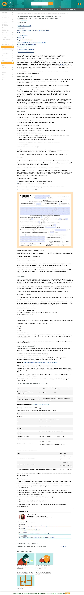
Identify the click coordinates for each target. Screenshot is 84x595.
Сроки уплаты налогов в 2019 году (27, 44)
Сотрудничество (36, 590)
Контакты (28, 590)
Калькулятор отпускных (56, 9)
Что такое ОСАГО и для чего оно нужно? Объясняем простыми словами (43, 567)
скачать (64, 546)
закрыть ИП (63, 64)
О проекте (21, 590)
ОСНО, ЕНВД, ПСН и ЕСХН (24, 25)
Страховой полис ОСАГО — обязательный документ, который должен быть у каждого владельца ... (43, 573)
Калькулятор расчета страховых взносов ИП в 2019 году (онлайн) (40, 362)
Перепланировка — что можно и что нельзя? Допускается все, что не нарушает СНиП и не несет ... (62, 571)
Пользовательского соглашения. (47, 581)
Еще (24, 524)
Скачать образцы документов (26, 49)
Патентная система (23, 35)
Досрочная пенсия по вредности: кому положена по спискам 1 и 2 (24, 567)
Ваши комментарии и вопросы (26, 51)
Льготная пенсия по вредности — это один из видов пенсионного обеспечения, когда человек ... (25, 573)
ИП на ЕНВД (21, 33)
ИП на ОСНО (21, 28)
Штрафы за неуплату (23, 47)
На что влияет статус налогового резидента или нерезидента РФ (34, 533)
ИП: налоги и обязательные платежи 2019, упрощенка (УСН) (33, 30)
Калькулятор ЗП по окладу (28, 9)
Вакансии (44, 590)
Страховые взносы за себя (25, 40)
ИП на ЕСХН (21, 37)
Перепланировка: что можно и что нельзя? (62, 566)
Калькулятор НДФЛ (42, 9)
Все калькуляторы (13, 9)
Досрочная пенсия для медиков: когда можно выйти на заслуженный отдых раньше (38, 526)
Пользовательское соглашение (57, 590)
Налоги (22, 13)
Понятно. (67, 593)
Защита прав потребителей (5, 25)
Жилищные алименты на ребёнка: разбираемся (29, 529)
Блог (3, 79)
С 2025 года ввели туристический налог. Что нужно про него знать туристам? (36, 537)
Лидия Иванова (24, 20)
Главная (18, 13)
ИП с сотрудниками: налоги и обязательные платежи (32, 42)
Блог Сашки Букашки (71, 9)
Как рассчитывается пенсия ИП (41, 404)
